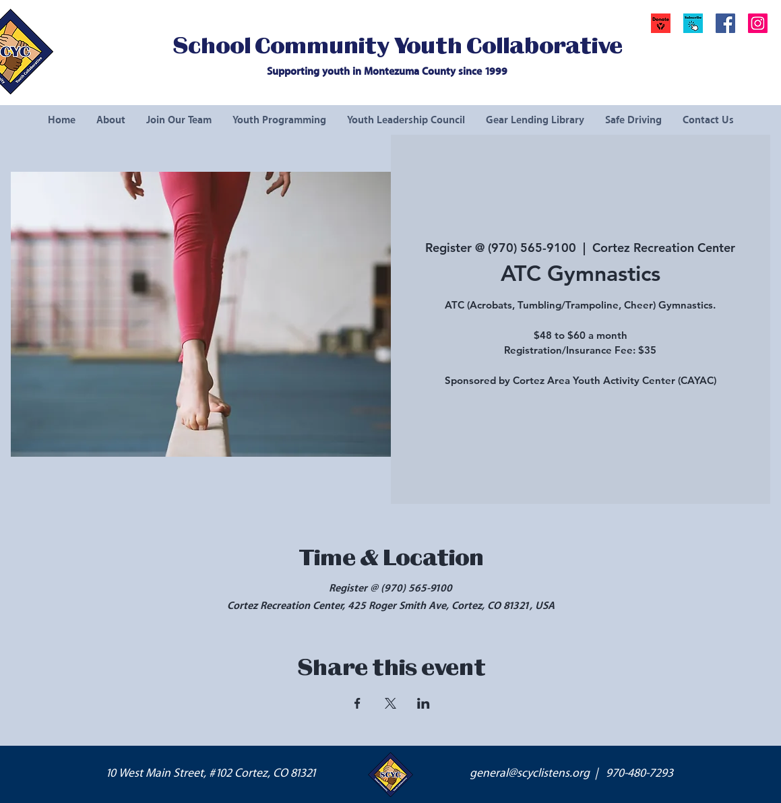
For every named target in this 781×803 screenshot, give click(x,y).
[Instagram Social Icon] (758, 23)
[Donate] (660, 23)
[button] (693, 23)
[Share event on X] (390, 703)
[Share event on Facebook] (357, 703)
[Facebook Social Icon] (725, 23)
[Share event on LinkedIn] (423, 703)
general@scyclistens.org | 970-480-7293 (571, 773)
